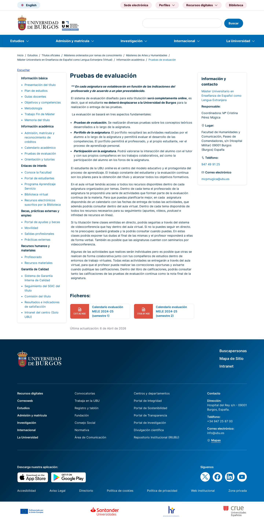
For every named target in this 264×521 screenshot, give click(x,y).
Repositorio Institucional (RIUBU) (156, 437)
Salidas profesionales (39, 234)
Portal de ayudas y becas (42, 222)
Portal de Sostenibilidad (150, 408)
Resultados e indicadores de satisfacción (42, 304)
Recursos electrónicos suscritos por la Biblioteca (43, 202)
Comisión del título (38, 296)
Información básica (34, 78)
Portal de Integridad (148, 401)
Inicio (20, 55)
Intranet (226, 366)
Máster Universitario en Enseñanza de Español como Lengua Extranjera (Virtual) (64, 59)
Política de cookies (120, 490)
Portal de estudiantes (39, 178)
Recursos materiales (38, 263)
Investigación (131, 41)
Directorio (86, 490)
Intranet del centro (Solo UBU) (41, 315)
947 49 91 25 (210, 164)
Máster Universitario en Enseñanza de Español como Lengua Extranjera (221, 95)
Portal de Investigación (150, 422)
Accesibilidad (26, 490)
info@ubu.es (215, 433)
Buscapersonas (233, 351)
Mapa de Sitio (231, 358)
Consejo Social (85, 422)
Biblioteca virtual (36, 194)
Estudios (17, 41)
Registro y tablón (86, 408)
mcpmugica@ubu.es (215, 179)
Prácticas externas (37, 239)
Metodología (33, 108)
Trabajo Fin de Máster (40, 114)
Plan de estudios (36, 90)
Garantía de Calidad (35, 269)
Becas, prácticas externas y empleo (40, 213)
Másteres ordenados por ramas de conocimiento (93, 55)
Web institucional (203, 490)
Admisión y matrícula (72, 41)
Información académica (130, 59)
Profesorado (33, 257)
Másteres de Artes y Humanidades (146, 55)
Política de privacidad (162, 490)
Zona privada (237, 490)
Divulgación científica (149, 430)
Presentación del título (40, 85)
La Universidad (238, 41)
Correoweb (25, 401)
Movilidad (31, 228)
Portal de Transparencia (150, 415)
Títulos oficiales (51, 55)
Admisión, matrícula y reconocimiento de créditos (39, 137)
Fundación (82, 415)
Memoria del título (37, 120)
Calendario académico (40, 147)
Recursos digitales (30, 393)
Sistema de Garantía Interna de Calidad (39, 278)
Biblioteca (236, 5)
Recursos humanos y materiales (35, 248)
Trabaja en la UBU (87, 401)
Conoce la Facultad (38, 172)
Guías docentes (35, 96)
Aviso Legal (57, 490)
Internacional (184, 41)
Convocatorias (85, 393)
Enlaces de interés (33, 166)
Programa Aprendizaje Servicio (40, 186)
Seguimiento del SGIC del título (42, 288)
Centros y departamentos (152, 393)
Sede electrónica (136, 5)
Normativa (82, 430)
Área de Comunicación (90, 437)
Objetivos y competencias (43, 102)
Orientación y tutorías (40, 159)
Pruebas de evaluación (40, 153)
